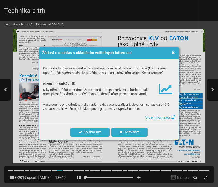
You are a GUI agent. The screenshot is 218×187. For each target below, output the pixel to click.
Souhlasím (89, 132)
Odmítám (129, 132)
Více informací (160, 117)
